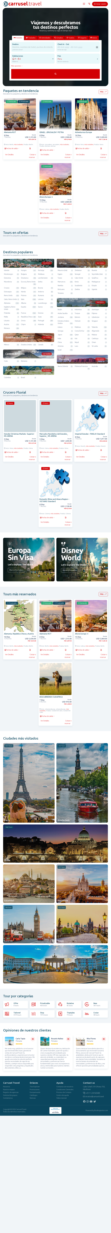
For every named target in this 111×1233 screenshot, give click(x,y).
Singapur (99, 323)
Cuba (11, 363)
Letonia (45, 301)
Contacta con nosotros (64, 1086)
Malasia (99, 336)
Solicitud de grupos (10, 1095)
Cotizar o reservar (32, 157)
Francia (28, 315)
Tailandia (99, 329)
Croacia (11, 290)
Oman (99, 344)
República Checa (28, 318)
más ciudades (18, 146)
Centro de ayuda (62, 1095)
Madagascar (99, 283)
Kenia (82, 283)
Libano (65, 329)
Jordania (65, 319)
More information (16, 571)
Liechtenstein (45, 280)
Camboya (99, 340)
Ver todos (46, 265)
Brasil (28, 379)
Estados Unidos (28, 346)
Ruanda (99, 272)
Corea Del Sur (82, 333)
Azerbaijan (99, 311)
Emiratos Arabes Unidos (65, 324)
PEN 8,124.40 (68, 510)
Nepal (82, 344)
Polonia (28, 297)
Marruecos (65, 283)
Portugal (45, 322)
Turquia (82, 315)
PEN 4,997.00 (32, 141)
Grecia (28, 322)
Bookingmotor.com (101, 1110)
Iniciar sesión (100, 4)
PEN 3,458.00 (68, 705)
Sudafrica (99, 280)
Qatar (82, 336)
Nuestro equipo (9, 1089)
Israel (65, 352)
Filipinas (99, 315)
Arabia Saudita (65, 315)
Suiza (45, 318)
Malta (11, 318)
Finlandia (11, 315)
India (65, 340)
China (65, 344)
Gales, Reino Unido (11, 301)
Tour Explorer (35, 1086)
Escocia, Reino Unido (28, 284)
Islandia (11, 272)
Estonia (45, 315)
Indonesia (82, 311)
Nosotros (6, 1086)
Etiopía (99, 287)
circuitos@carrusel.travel (93, 1096)
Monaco (11, 330)
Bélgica (28, 290)
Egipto (65, 276)
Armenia (65, 348)
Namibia (65, 287)
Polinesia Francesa (82, 369)
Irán (82, 340)
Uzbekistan (99, 319)
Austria (11, 326)
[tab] (18, 38)
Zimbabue (82, 272)
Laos (82, 348)
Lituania (11, 322)
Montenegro (11, 276)
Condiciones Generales (65, 1089)
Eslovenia (11, 280)
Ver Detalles (9, 156)
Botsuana (65, 291)
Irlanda (28, 293)
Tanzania (65, 295)
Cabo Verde (82, 280)
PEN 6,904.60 (103, 442)
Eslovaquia (11, 293)
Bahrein (82, 319)
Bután (65, 311)
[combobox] (77, 59)
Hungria (28, 272)
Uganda (99, 291)
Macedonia (11, 283)
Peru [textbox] (60, 59)
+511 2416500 (91, 1092)
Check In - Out (63, 44)
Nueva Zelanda (65, 368)
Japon (65, 336)
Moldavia (45, 276)
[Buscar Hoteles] (55, 74)
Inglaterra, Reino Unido (11, 310)
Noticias (33, 1097)
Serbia (45, 283)
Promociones (35, 1089)
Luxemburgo (45, 305)
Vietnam (82, 323)
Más (103, 92)
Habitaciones (17, 56)
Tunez (65, 280)
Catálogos (33, 1095)
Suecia (45, 309)
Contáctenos (8, 1097)
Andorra (45, 293)
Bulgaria (28, 276)
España (28, 309)
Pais (59, 56)
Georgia (65, 333)
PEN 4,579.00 (68, 444)
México (11, 346)
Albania (28, 305)
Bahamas (28, 363)
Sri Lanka (99, 348)
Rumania (45, 297)
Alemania (11, 305)
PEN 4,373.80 (32, 444)
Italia (28, 301)
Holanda (45, 326)
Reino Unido (11, 297)
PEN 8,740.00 (68, 141)
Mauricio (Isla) (65, 272)
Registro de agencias (11, 1092)
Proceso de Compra (63, 1092)
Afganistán (99, 333)
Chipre (28, 326)
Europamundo (35, 1092)
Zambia (82, 291)
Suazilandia (82, 287)
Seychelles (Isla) (99, 276)
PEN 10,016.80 (32, 642)
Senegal (82, 276)
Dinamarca (28, 280)
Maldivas (82, 329)
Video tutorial (61, 1097)
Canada (45, 346)
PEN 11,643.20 (67, 205)
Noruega (45, 272)
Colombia (11, 379)
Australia (99, 368)
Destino (15, 44)
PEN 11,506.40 (103, 141)
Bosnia (45, 290)
